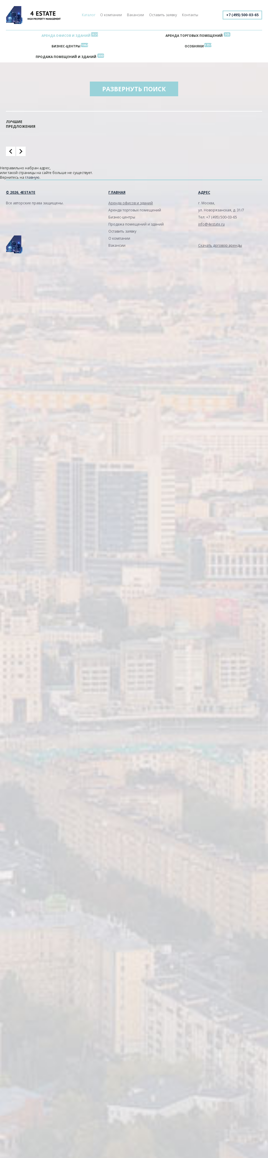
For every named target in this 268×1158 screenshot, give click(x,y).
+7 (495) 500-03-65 (242, 14)
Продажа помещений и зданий (66, 56)
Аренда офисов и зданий (66, 35)
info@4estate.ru (211, 224)
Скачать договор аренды (220, 245)
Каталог (88, 14)
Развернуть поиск (134, 89)
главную (32, 177)
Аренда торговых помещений (194, 35)
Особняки (194, 46)
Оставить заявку (163, 14)
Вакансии (135, 14)
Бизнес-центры (66, 46)
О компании (111, 14)
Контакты (190, 14)
